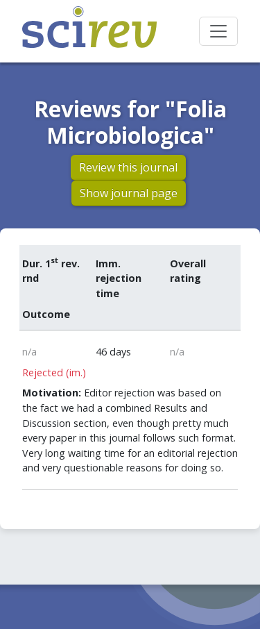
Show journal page (128, 193)
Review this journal (128, 167)
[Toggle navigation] (218, 31)
